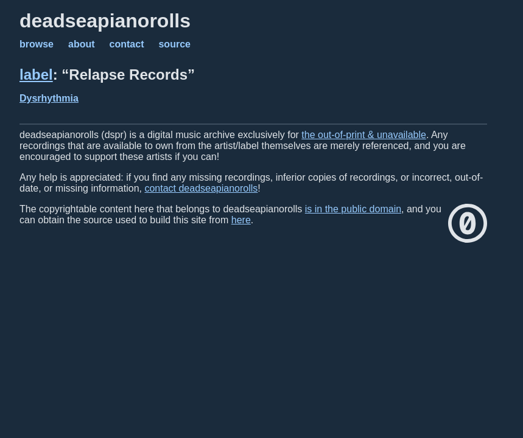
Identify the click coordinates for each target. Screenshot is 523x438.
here (241, 220)
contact (127, 44)
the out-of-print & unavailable (363, 135)
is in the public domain (353, 209)
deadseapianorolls (105, 21)
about (81, 44)
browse (36, 44)
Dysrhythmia (49, 98)
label (36, 74)
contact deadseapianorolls (201, 188)
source (174, 44)
